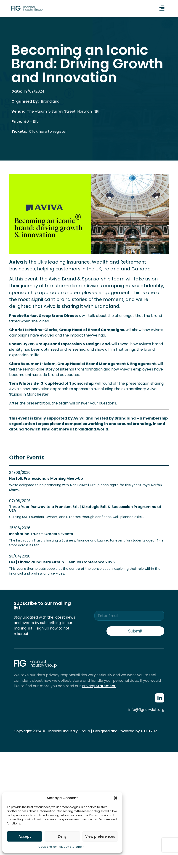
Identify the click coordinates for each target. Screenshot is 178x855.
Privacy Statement (71, 847)
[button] (115, 798)
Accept (25, 836)
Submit (135, 631)
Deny (62, 836)
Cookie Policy (47, 847)
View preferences (100, 836)
